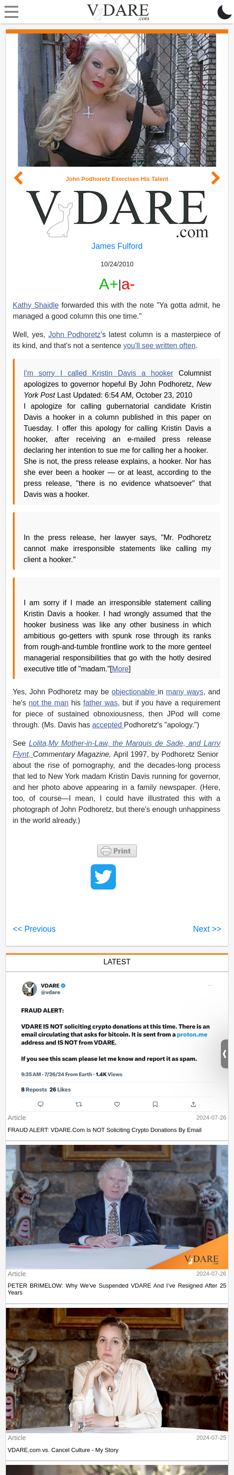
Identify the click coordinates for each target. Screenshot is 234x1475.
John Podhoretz (75, 334)
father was (100, 703)
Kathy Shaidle (36, 305)
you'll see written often (159, 345)
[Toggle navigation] (9, 12)
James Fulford (117, 246)
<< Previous (34, 929)
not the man (48, 703)
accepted (108, 725)
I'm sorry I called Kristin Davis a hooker (99, 373)
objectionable (135, 692)
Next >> (207, 929)
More (120, 669)
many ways (185, 692)
